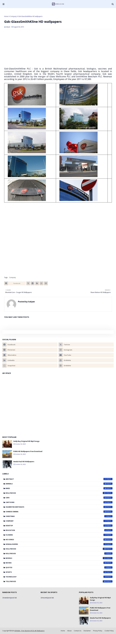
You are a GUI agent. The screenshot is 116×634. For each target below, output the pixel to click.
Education (59, 530)
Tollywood (59, 581)
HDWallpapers (59, 544)
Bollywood (59, 493)
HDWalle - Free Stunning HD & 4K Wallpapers (29, 631)
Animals (59, 484)
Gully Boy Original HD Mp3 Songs (26, 441)
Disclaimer (87, 631)
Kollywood (59, 553)
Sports (59, 572)
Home (6, 16)
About (69, 631)
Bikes (59, 488)
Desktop (59, 525)
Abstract (59, 479)
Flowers (59, 535)
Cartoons (59, 502)
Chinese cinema (59, 512)
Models (59, 558)
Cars (59, 498)
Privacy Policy (97, 631)
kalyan (8, 27)
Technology (59, 577)
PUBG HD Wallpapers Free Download (27, 451)
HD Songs (59, 539)
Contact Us (77, 631)
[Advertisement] (58, 48)
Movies (59, 563)
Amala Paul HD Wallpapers (23, 461)
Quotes (59, 567)
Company (13, 16)
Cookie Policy (109, 631)
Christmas (59, 516)
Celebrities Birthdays (59, 507)
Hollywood (59, 549)
